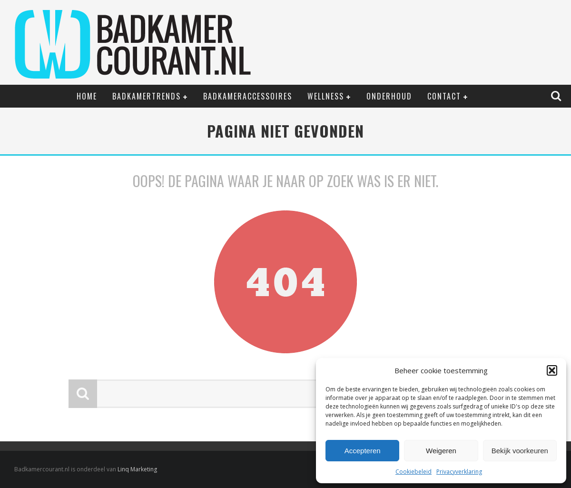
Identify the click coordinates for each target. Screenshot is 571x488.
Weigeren (441, 451)
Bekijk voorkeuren (520, 451)
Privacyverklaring (459, 472)
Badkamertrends (146, 96)
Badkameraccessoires (247, 96)
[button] (552, 370)
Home (87, 96)
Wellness (325, 96)
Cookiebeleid (413, 472)
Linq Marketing (137, 469)
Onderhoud (389, 96)
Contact (444, 96)
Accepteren (363, 451)
